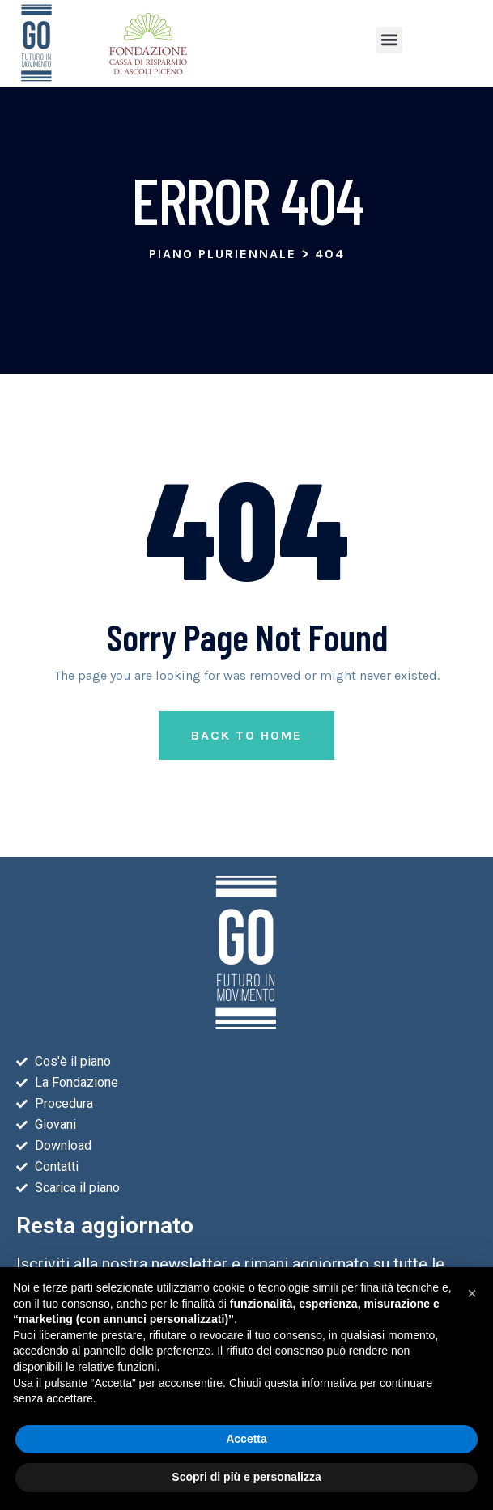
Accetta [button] (246, 1438)
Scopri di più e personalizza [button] (246, 1476)
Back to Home (246, 765)
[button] (389, 40)
